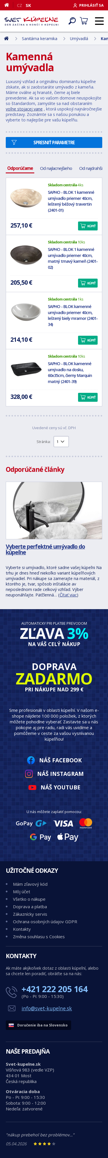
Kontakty (22, 929)
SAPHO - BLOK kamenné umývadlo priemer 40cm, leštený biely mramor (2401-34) (73, 315)
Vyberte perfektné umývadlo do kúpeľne (45, 549)
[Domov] (8, 5)
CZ (19, 5)
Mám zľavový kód (30, 884)
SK (28, 5)
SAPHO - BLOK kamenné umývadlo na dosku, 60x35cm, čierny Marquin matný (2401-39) (70, 372)
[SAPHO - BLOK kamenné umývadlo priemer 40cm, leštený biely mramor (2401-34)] (26, 312)
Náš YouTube (60, 787)
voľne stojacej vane (24, 109)
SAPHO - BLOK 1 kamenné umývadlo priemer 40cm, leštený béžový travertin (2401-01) (71, 201)
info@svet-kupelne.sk (47, 1008)
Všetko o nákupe (29, 899)
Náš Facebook (60, 760)
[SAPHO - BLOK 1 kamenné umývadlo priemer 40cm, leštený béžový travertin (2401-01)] (26, 198)
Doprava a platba (30, 906)
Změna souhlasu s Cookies (39, 936)
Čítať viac (68, 595)
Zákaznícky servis (30, 914)
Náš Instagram (60, 774)
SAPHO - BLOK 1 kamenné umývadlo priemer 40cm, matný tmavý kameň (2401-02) (73, 258)
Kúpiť (91, 226)
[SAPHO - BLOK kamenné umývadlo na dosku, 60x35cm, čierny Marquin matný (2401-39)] (26, 369)
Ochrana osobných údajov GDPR (45, 921)
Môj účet (21, 891)
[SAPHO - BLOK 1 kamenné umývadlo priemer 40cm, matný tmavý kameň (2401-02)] (26, 255)
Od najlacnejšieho (56, 168)
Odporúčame (20, 168)
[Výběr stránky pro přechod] (61, 441)
